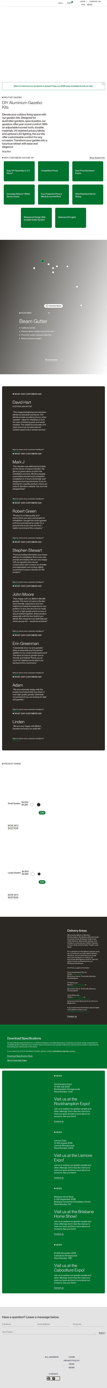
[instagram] (53, 1378)
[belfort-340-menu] (33, 1360)
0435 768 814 (78, 997)
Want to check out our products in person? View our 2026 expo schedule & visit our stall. (53, 86)
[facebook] (48, 1378)
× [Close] (103, 83)
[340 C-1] (53, 838)
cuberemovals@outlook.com (78, 999)
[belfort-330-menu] (33, 1357)
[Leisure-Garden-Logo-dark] (53, 1347)
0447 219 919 (77, 974)
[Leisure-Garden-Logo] (11, 2)
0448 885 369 (78, 985)
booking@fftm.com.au (75, 987)
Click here (16, 452)
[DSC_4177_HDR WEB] (53, 769)
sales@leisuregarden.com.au (78, 1012)
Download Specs (55, 306)
